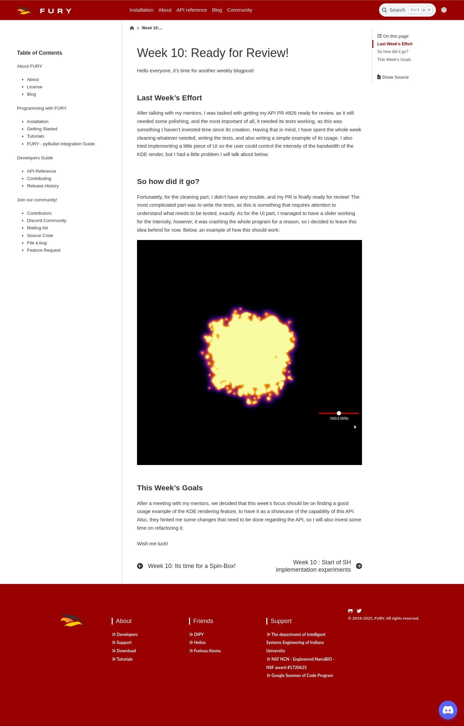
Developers (125, 634)
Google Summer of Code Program (299, 675)
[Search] (407, 10)
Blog (217, 10)
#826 (290, 113)
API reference (191, 10)
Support (122, 642)
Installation (142, 10)
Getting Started (42, 128)
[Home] (132, 28)
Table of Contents (39, 53)
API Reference (41, 171)
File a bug (37, 242)
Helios (197, 642)
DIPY (196, 634)
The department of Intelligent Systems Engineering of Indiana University (296, 643)
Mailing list (37, 227)
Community (239, 10)
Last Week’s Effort (394, 44)
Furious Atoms (205, 650)
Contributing (39, 178)
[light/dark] (444, 10)
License (35, 86)
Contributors (39, 213)
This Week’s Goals (394, 59)
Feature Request (44, 250)
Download (124, 650)
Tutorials (35, 136)
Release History (43, 185)
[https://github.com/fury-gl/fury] (352, 611)
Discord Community (46, 220)
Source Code (40, 235)
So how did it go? (392, 51)
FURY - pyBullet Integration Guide (61, 143)
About (164, 10)
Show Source (393, 77)
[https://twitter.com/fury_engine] (361, 611)
